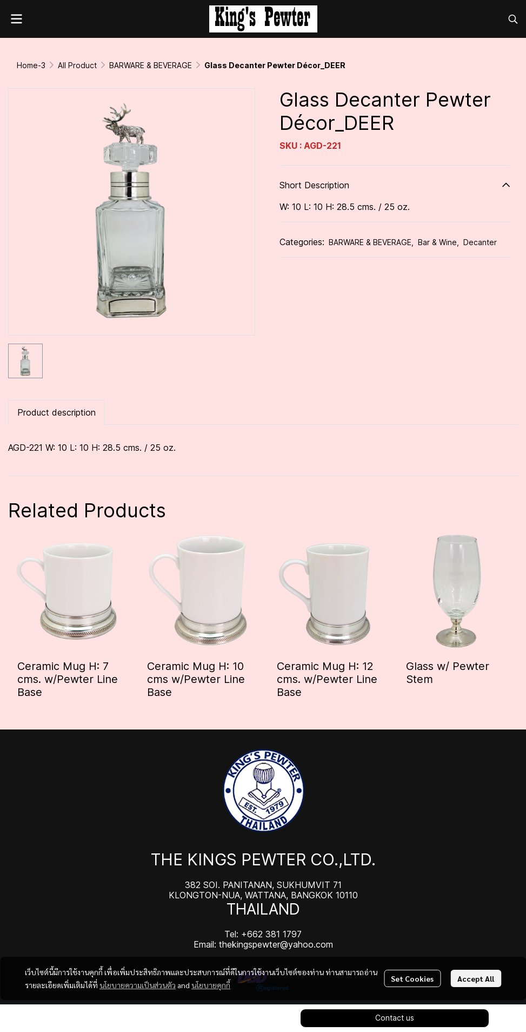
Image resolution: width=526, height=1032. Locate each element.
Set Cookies (412, 978)
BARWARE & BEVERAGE (150, 65)
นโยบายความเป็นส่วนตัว (137, 985)
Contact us (394, 1017)
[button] (513, 19)
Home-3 (31, 65)
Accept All (475, 978)
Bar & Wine (438, 242)
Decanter (480, 242)
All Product (77, 65)
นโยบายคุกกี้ (210, 985)
